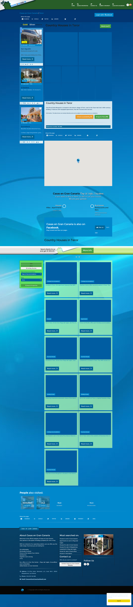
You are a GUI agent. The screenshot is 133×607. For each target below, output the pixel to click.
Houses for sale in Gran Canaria (69, 545)
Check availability (84, 117)
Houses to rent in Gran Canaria (69, 538)
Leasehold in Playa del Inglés (68, 549)
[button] (78, 160)
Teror (41, 13)
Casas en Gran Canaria (29, 13)
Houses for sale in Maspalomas (69, 547)
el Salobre (25, 88)
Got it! (119, 601)
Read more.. (27, 59)
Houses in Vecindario (66, 553)
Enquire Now (102, 117)
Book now (105, 26)
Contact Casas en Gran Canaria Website (70, 564)
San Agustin (26, 49)
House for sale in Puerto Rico (68, 551)
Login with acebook (104, 15)
